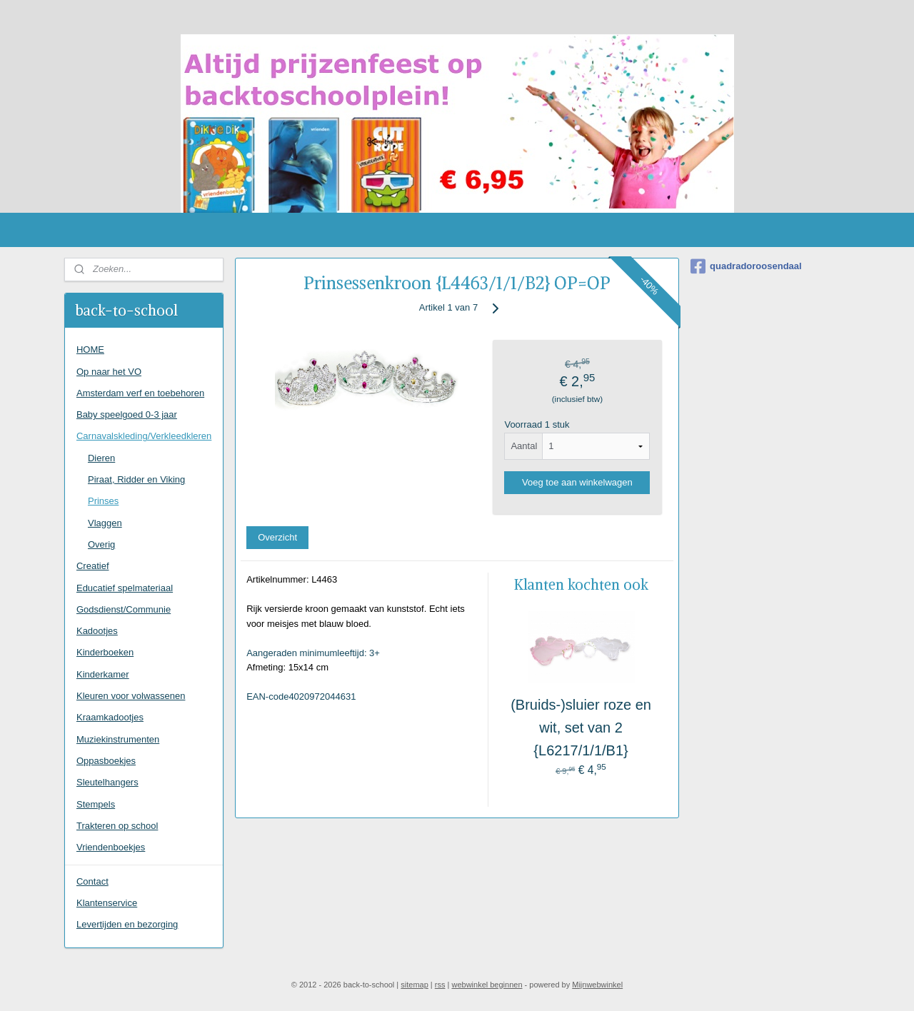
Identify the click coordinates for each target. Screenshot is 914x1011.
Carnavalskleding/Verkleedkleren (143, 436)
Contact (92, 881)
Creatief (92, 565)
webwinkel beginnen (486, 984)
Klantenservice (106, 902)
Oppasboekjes (106, 760)
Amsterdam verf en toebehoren (140, 393)
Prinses (103, 501)
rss (440, 984)
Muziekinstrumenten (117, 739)
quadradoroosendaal (746, 266)
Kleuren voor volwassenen (130, 695)
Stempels (95, 804)
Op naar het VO (108, 371)
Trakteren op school (117, 825)
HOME (90, 349)
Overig (101, 544)
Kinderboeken (105, 652)
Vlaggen (105, 523)
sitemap (414, 984)
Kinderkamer (102, 674)
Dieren (101, 458)
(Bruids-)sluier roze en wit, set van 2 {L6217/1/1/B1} (581, 727)
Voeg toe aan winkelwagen (577, 482)
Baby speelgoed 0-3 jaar (126, 414)
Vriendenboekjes (110, 847)
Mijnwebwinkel (597, 984)
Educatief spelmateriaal (124, 588)
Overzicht (277, 537)
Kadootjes (97, 630)
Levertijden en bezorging (127, 924)
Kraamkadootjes (110, 717)
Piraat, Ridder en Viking (136, 479)
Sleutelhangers (107, 782)
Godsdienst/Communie (123, 609)
